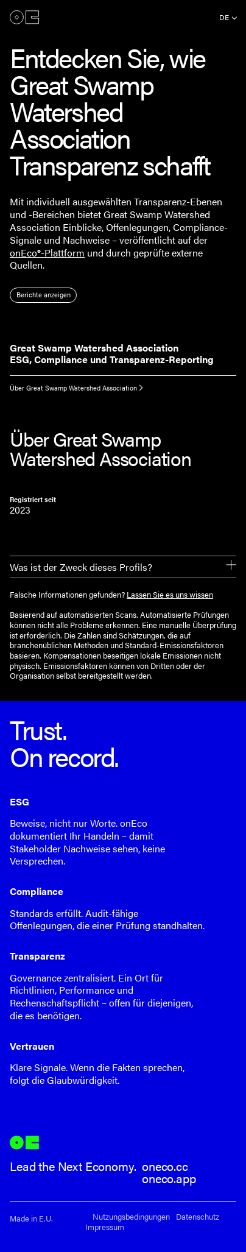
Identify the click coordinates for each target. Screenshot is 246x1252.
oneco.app (169, 1178)
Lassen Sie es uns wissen (170, 594)
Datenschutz (197, 1217)
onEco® (24, 17)
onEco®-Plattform (47, 253)
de (224, 17)
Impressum (104, 1227)
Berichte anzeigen (43, 294)
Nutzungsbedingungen (131, 1217)
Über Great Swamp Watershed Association (73, 387)
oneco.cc (165, 1166)
